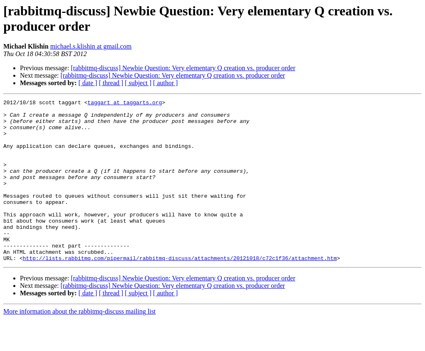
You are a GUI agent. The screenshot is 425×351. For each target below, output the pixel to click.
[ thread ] (111, 82)
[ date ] (87, 82)
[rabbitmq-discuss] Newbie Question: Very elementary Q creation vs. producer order (183, 67)
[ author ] (165, 82)
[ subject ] (138, 82)
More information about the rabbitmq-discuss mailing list (79, 343)
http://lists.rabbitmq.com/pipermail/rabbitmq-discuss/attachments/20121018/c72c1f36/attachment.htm (180, 290)
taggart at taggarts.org (125, 103)
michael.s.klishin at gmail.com (91, 46)
